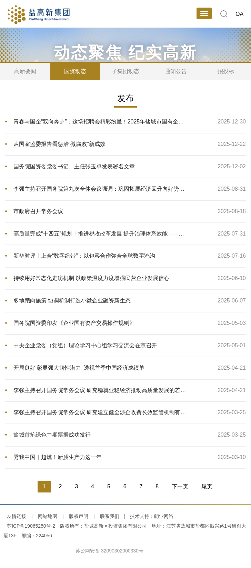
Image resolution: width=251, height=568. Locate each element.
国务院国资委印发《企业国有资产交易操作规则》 (74, 323)
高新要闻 (25, 71)
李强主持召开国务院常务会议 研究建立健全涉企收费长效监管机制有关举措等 (100, 412)
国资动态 (75, 71)
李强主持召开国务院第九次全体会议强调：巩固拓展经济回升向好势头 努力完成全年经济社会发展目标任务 (100, 189)
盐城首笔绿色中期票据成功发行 (52, 435)
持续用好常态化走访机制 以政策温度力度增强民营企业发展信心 (91, 278)
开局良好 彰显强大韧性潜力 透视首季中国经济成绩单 (78, 368)
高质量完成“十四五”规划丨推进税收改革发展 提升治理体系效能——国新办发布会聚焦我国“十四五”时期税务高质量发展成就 (100, 234)
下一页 (180, 486)
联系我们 (109, 516)
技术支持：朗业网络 (151, 516)
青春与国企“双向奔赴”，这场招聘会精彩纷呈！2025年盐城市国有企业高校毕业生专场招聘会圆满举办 (100, 121)
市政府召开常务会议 (38, 211)
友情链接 (16, 516)
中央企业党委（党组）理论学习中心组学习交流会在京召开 (85, 345)
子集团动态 (125, 71)
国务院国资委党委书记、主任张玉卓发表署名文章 (74, 166)
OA (239, 14)
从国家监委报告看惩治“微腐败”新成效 (59, 144)
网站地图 (47, 516)
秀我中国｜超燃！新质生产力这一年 (57, 457)
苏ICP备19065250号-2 (31, 526)
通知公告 (176, 71)
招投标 (226, 71)
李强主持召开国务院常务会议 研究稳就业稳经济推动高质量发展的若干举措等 (100, 390)
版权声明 (78, 516)
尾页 (206, 486)
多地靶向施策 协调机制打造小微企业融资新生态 (72, 300)
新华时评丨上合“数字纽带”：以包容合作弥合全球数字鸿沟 (84, 256)
